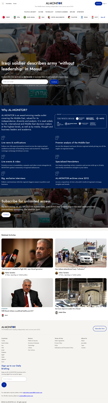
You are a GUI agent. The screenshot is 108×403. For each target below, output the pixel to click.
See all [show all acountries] (103, 17)
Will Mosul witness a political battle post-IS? (17, 311)
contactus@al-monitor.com (26, 396)
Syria (2, 362)
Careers (83, 348)
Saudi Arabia (4, 343)
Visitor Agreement (59, 341)
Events (14, 3)
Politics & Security (30, 11)
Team (82, 345)
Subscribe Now (100, 329)
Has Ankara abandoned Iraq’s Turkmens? (70, 269)
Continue (6, 215)
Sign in (105, 3)
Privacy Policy (58, 343)
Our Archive (31, 350)
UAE (2, 348)
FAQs (56, 345)
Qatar (3, 357)
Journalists (83, 343)
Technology (49, 11)
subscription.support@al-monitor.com (32, 392)
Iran (2, 345)
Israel (2, 350)
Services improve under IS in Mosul (67, 309)
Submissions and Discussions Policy (64, 348)
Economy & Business (61, 11)
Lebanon (3, 359)
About (82, 341)
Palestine (3, 352)
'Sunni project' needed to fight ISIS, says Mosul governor (22, 269)
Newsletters (9, 3)
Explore (72, 11)
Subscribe (98, 3)
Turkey (3, 341)
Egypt (2, 355)
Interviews (80, 11)
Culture (40, 11)
